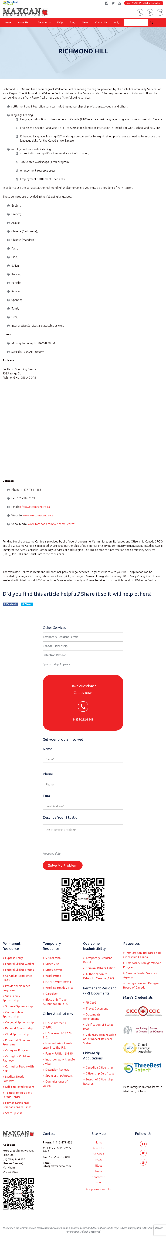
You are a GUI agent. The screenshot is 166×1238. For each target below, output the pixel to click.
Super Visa (52, 963)
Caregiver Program (17, 1050)
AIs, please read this (98, 1189)
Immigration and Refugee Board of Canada (141, 985)
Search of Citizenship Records (98, 1081)
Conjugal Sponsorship (19, 1022)
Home (8, 22)
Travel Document (96, 1008)
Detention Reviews (55, 655)
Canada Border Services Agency (140, 975)
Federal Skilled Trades (19, 969)
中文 (116, 22)
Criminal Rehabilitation (100, 968)
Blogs (98, 1165)
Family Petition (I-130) (59, 1053)
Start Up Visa (13, 1113)
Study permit (53, 969)
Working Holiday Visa (59, 987)
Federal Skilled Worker (19, 963)
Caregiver (51, 993)
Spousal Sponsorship (19, 1006)
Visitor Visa (53, 957)
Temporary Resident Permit (60, 636)
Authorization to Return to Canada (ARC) (98, 976)
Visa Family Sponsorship (11, 998)
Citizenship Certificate (99, 1073)
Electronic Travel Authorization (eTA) (56, 1001)
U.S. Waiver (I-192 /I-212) (57, 1035)
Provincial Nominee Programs (16, 988)
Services (43, 22)
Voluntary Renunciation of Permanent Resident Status (99, 1039)
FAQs (60, 22)
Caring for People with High (18, 1068)
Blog (72, 22)
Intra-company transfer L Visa (59, 1061)
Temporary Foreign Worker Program (142, 965)
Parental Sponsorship (19, 1028)
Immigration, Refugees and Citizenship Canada (142, 955)
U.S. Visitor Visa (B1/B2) (54, 1025)
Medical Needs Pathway (13, 1078)
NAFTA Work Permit (58, 981)
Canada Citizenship (55, 646)
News (85, 22)
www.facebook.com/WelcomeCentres (52, 524)
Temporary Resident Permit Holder (17, 1094)
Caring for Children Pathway (16, 1058)
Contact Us (101, 22)
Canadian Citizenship (99, 1067)
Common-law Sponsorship (13, 1014)
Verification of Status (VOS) (98, 1026)
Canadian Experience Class (17, 978)
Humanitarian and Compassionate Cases (17, 1105)
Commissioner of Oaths (55, 1083)
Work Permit (53, 975)
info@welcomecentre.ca (34, 506)
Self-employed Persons (20, 1086)
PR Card (90, 1002)
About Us (23, 22)
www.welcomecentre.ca (38, 515)
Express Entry (14, 957)
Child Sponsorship (17, 1034)
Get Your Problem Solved (144, 3)
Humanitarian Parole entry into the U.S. (57, 1045)
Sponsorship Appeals (56, 664)
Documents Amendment (92, 1016)
